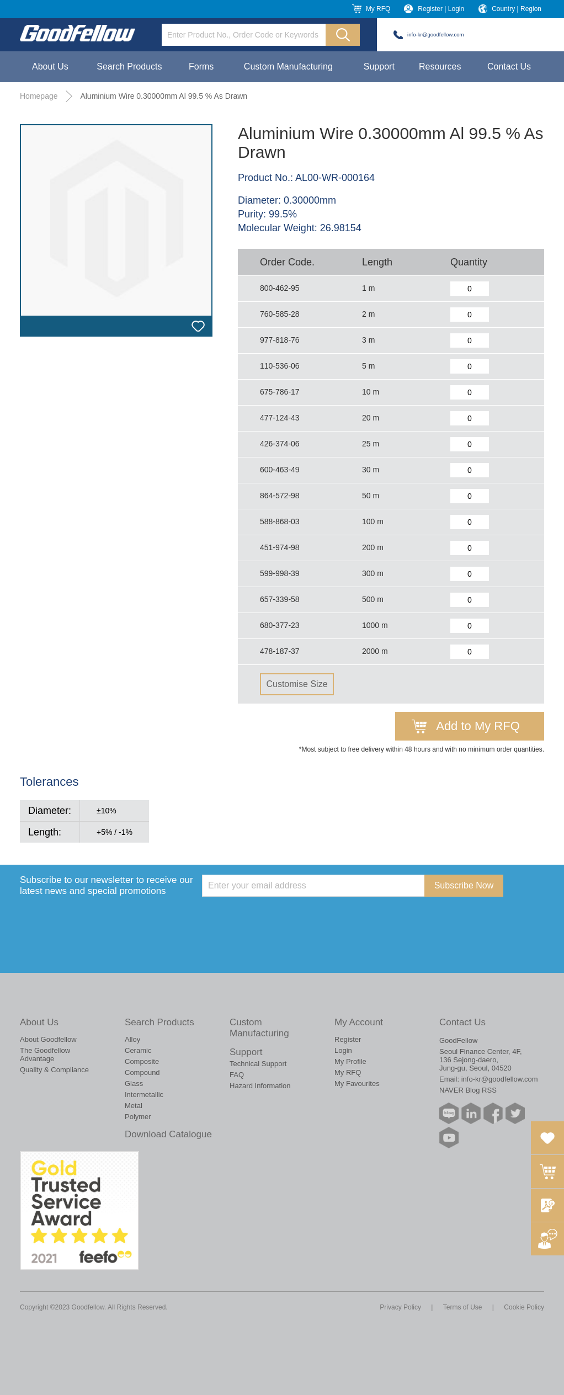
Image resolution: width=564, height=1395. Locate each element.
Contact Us (509, 66)
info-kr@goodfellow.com (435, 34)
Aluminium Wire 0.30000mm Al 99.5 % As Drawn (163, 96)
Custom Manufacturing (288, 66)
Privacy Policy (400, 1307)
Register (347, 1039)
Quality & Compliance (54, 1070)
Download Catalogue (168, 1134)
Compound (142, 1072)
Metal (133, 1105)
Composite (142, 1061)
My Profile (350, 1061)
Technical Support (258, 1063)
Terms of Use (462, 1307)
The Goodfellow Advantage (45, 1054)
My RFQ (378, 9)
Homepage (39, 96)
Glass (134, 1083)
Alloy (132, 1039)
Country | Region (516, 9)
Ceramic (138, 1050)
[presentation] (286, 918)
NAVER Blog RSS (468, 1090)
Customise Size (296, 684)
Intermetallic (144, 1094)
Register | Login (441, 9)
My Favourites (357, 1083)
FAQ (237, 1075)
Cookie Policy (524, 1307)
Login (343, 1050)
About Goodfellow (48, 1039)
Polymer (138, 1116)
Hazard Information (260, 1086)
